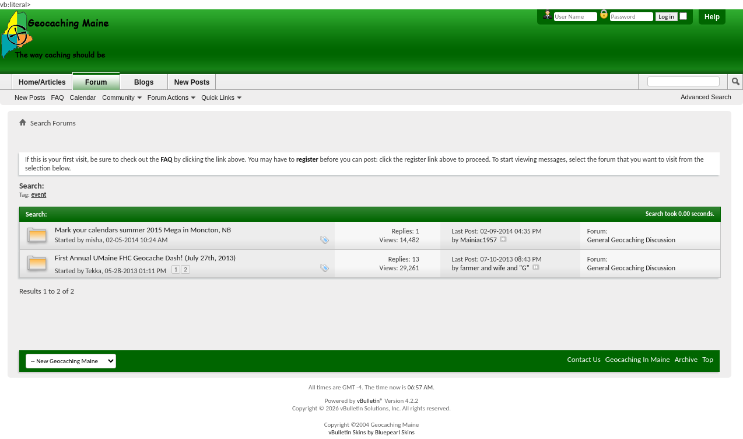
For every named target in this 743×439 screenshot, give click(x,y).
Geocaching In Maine (637, 359)
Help (712, 17)
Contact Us (584, 359)
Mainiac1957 (478, 240)
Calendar (83, 97)
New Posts (30, 97)
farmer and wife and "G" (495, 268)
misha (94, 240)
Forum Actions (168, 97)
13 (415, 259)
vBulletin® (370, 401)
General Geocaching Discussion (631, 240)
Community (118, 97)
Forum (96, 82)
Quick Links (217, 97)
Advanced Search (706, 96)
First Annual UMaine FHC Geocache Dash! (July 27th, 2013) (145, 257)
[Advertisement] (369, 137)
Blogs (143, 82)
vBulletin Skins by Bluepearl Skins (371, 432)
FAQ (57, 97)
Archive (686, 359)
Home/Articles (42, 82)
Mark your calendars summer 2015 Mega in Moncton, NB (143, 229)
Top (707, 359)
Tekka (93, 271)
